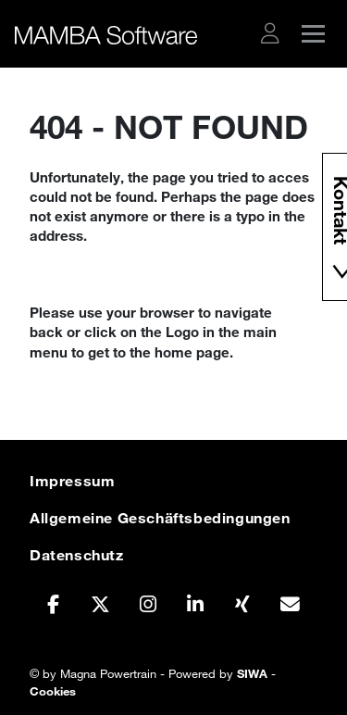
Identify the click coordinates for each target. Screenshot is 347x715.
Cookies (53, 691)
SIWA (252, 673)
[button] (270, 33)
